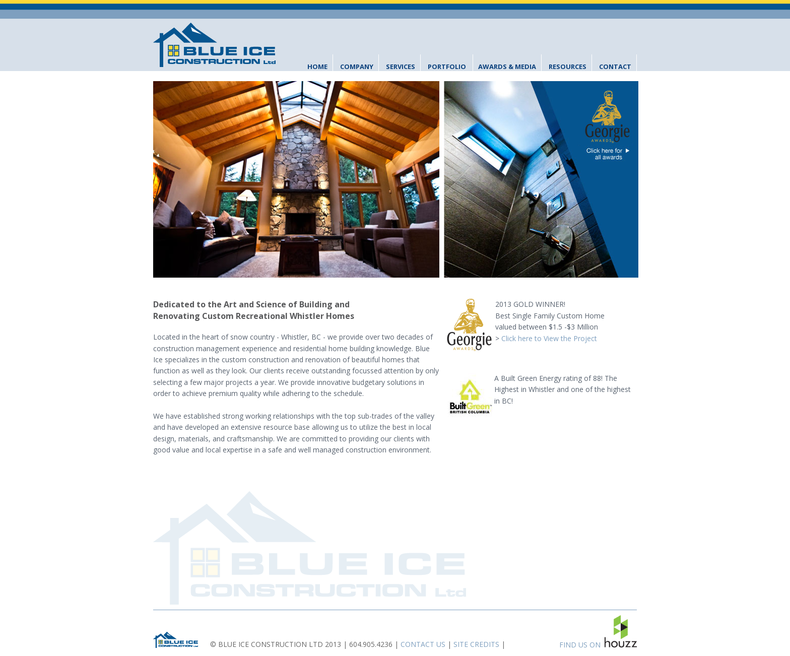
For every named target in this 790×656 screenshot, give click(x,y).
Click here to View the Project (549, 338)
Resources (567, 66)
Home (317, 66)
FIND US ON (598, 632)
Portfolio (447, 66)
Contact (615, 66)
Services (400, 66)
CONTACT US (423, 644)
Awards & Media (507, 66)
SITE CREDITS (476, 644)
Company (356, 66)
